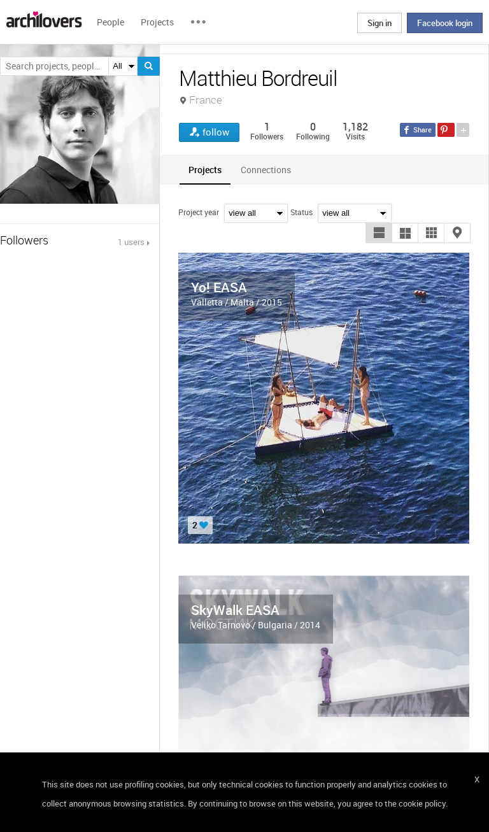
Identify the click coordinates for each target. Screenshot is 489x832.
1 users (131, 242)
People (110, 22)
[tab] (205, 170)
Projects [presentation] (205, 170)
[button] (378, 233)
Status (301, 212)
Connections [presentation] (266, 170)
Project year (198, 212)
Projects (157, 22)
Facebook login (444, 23)
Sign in (379, 23)
